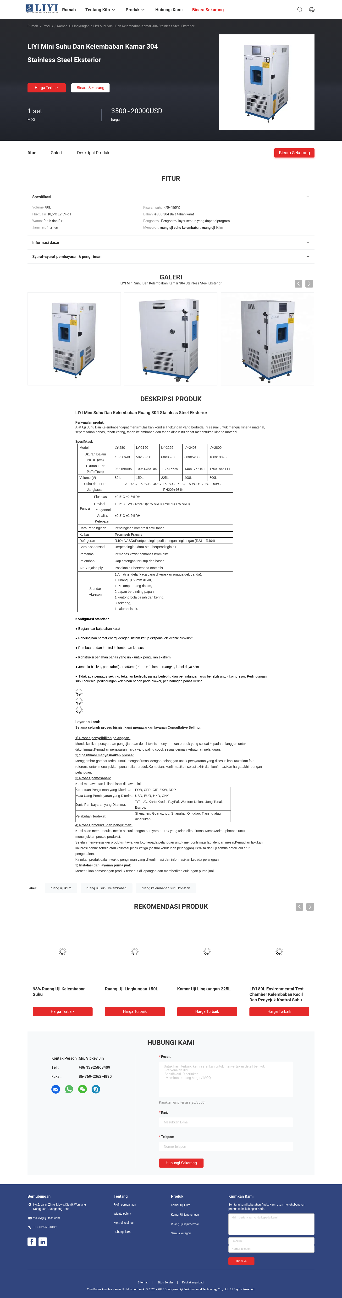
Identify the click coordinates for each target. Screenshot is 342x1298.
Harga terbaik (46, 87)
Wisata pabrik (122, 1213)
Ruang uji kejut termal (185, 1224)
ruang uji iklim (61, 888)
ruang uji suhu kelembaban (107, 888)
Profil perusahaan (125, 1204)
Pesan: (166, 1056)
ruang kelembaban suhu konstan (166, 888)
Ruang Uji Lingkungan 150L (131, 988)
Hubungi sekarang (181, 1163)
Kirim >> (241, 1261)
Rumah (33, 26)
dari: (164, 1112)
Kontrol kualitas (123, 1222)
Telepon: (167, 1137)
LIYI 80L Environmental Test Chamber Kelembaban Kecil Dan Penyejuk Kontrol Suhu (276, 994)
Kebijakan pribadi (193, 1282)
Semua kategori (181, 1233)
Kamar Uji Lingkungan (73, 26)
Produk (48, 26)
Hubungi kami (122, 1232)
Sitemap (143, 1282)
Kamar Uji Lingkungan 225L (204, 988)
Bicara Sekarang (90, 87)
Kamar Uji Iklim (180, 1205)
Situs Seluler (165, 1282)
